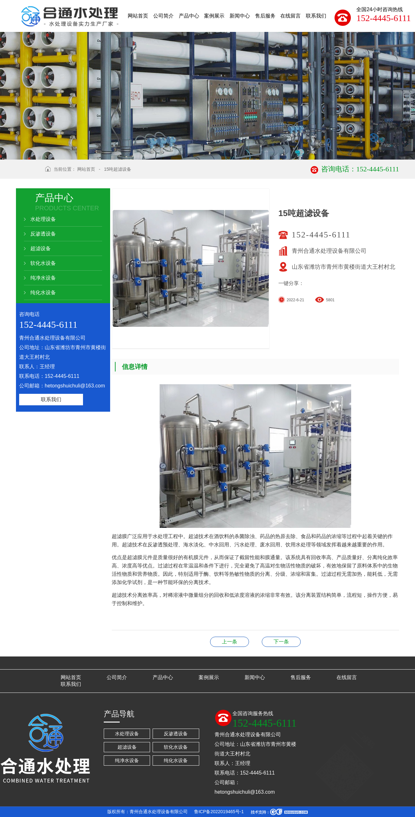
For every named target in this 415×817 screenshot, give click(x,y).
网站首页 (86, 169)
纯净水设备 (43, 278)
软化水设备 (43, 263)
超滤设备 (40, 248)
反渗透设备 (43, 233)
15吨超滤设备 (118, 169)
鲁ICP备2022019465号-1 (219, 811)
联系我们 (51, 399)
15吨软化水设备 (229, 641)
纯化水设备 (43, 292)
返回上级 (28, 173)
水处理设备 (43, 219)
